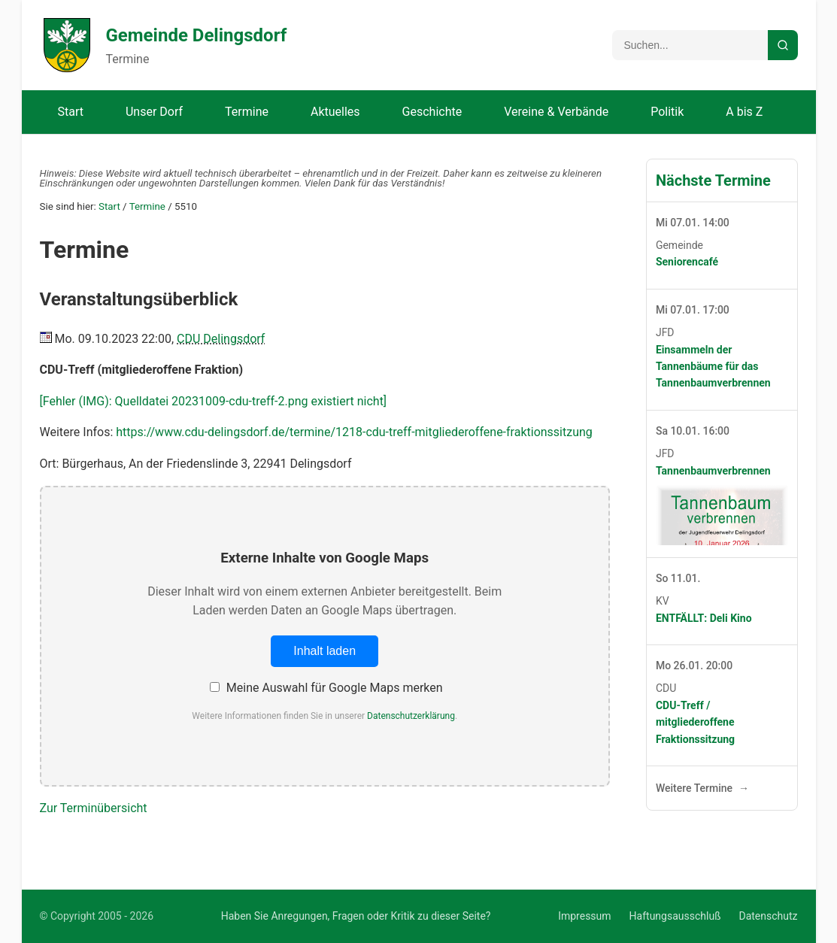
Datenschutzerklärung (411, 716)
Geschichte (432, 112)
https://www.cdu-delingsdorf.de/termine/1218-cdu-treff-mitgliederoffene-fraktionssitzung (354, 432)
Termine (246, 112)
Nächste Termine (713, 180)
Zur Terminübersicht (93, 808)
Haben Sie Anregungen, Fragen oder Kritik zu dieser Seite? (356, 916)
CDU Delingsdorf (221, 339)
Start (70, 112)
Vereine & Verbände (556, 112)
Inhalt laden (324, 650)
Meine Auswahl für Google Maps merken (326, 688)
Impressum (584, 916)
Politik (667, 112)
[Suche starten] (783, 45)
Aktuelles (335, 112)
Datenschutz (767, 916)
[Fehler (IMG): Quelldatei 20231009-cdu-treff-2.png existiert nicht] (213, 401)
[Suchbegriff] (690, 45)
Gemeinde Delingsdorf (196, 35)
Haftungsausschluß (675, 916)
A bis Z (744, 112)
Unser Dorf (154, 112)
